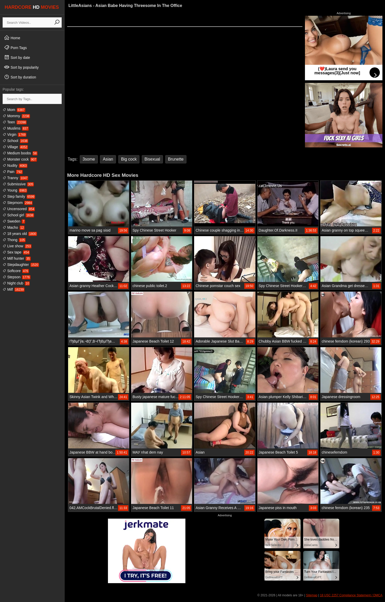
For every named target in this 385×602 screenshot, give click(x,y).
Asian (108, 159)
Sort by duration (20, 77)
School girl (18, 215)
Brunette (176, 159)
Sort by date (17, 57)
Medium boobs (20, 153)
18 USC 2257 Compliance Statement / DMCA (351, 595)
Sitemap (311, 595)
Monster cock (20, 159)
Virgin (14, 134)
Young (15, 190)
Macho (14, 227)
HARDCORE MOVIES (32, 7)
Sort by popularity (21, 67)
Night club (16, 283)
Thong (14, 240)
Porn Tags (15, 47)
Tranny (15, 178)
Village (15, 147)
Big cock (129, 159)
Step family (19, 196)
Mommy (16, 116)
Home (12, 38)
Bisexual (152, 159)
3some (89, 159)
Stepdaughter (21, 265)
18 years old (20, 234)
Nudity (15, 165)
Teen (15, 122)
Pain (13, 172)
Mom (14, 110)
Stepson (16, 277)
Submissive (18, 184)
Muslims (16, 128)
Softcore (16, 271)
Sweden (14, 221)
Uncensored (19, 209)
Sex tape (16, 252)
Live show (17, 246)
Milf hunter (17, 258)
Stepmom (18, 203)
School (15, 141)
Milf (14, 289)
